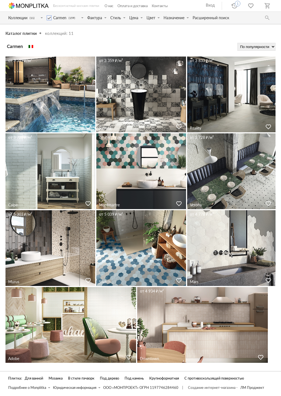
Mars (194, 281)
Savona (105, 128)
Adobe (13, 358)
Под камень (134, 378)
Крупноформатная (164, 378)
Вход (210, 5)
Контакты (160, 6)
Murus (13, 281)
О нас (109, 6)
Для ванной (34, 378)
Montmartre (109, 205)
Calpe (13, 205)
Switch (105, 281)
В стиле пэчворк (81, 378)
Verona (196, 205)
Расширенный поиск (211, 17)
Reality (195, 128)
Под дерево (109, 378)
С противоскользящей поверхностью (214, 378)
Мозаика (56, 378)
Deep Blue (17, 128)
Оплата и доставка (132, 6)
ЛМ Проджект (252, 388)
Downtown (149, 358)
